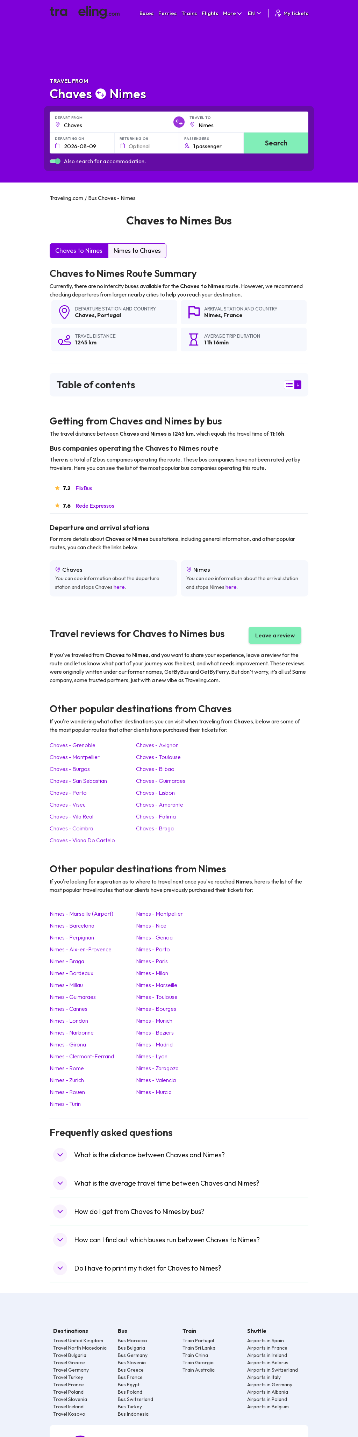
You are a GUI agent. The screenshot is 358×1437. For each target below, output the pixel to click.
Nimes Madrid (154, 1044)
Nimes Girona (68, 1044)
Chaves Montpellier (75, 756)
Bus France (130, 1377)
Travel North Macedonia (80, 1348)
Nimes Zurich (67, 1080)
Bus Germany (133, 1355)
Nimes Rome (67, 1068)
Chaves (85, 315)
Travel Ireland (68, 1406)
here (119, 587)
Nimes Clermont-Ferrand (82, 1056)
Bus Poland (130, 1392)
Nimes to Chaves (137, 250)
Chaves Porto (68, 792)
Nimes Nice (151, 925)
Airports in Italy (264, 1377)
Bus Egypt (128, 1384)
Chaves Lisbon (155, 792)
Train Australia (198, 1370)
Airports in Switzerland (272, 1370)
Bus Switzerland (135, 1399)
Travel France (68, 1384)
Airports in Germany (269, 1384)
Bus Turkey (130, 1406)
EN (255, 13)
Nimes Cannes (68, 1008)
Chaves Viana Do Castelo (82, 840)
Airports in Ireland (267, 1355)
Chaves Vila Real (71, 816)
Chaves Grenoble (72, 745)
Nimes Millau (66, 984)
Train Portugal (198, 1340)
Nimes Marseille (156, 984)
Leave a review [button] (275, 635)
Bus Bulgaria (131, 1348)
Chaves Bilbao (155, 768)
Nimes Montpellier (159, 913)
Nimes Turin (65, 1103)
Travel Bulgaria (69, 1355)
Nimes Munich (154, 1020)
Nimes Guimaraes (73, 996)
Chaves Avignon (157, 745)
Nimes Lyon (151, 1056)
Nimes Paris (152, 961)
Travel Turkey (68, 1377)
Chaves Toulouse (158, 756)
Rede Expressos (95, 505)
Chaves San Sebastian (78, 780)
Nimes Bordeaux (71, 973)
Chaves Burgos (70, 768)
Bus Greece (131, 1370)
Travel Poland (68, 1392)
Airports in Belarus (267, 1362)
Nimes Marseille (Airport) (81, 913)
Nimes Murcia (154, 1091)
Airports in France (267, 1348)
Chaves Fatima (156, 816)
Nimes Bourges (156, 1008)
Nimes (212, 315)
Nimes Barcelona (72, 925)
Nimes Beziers (155, 1032)
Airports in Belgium (268, 1406)
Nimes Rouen (67, 1091)
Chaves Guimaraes (160, 780)
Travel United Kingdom (78, 1340)
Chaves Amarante (159, 804)
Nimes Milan (152, 973)
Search (276, 142)
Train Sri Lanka (198, 1348)
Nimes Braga (67, 961)
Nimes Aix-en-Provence (81, 949)
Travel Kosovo (69, 1414)
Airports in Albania (267, 1392)
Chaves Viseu (68, 804)
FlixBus (84, 488)
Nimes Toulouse (157, 996)
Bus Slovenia (132, 1362)
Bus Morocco (132, 1340)
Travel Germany (71, 1370)
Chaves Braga (155, 828)
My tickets (291, 13)
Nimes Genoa (154, 937)
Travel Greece (69, 1362)
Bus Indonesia (133, 1414)
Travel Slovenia (70, 1399)
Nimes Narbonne (72, 1032)
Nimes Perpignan (72, 937)
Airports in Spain (265, 1340)
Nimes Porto (153, 949)
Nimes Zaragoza (157, 1068)
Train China (195, 1355)
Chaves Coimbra (71, 828)
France (233, 315)
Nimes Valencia (156, 1080)
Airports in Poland (267, 1399)
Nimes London (69, 1020)
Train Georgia (198, 1362)
